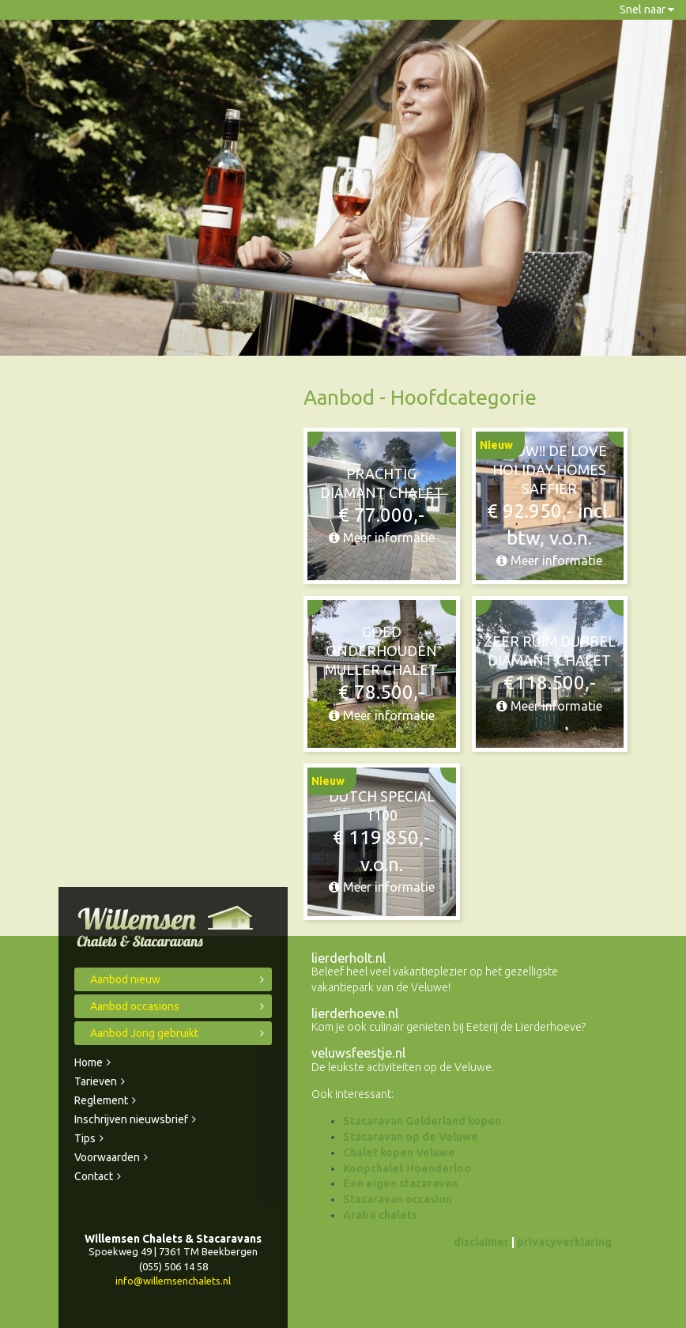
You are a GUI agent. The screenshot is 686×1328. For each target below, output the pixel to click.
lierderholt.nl (348, 958)
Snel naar (647, 9)
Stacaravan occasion (397, 1199)
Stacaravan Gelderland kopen (422, 1121)
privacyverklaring (564, 1242)
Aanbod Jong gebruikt (144, 1033)
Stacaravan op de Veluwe (410, 1136)
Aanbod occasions (134, 1006)
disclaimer (481, 1242)
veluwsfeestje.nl (358, 1053)
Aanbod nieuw (125, 979)
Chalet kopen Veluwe (399, 1152)
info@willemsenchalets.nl (173, 1280)
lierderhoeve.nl (354, 1013)
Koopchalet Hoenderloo (407, 1168)
